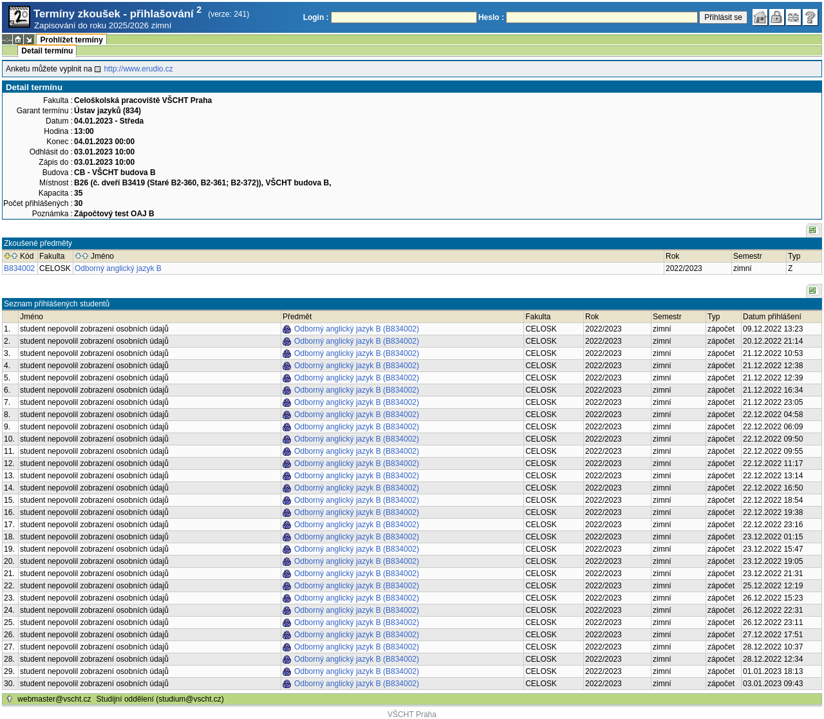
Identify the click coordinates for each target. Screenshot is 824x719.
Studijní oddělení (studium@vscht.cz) (160, 699)
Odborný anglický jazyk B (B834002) (356, 328)
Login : (316, 17)
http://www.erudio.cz (138, 68)
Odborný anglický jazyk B (118, 268)
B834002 (19, 268)
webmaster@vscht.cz (54, 699)
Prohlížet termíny (71, 39)
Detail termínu (47, 50)
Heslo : (491, 17)
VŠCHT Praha (412, 714)
